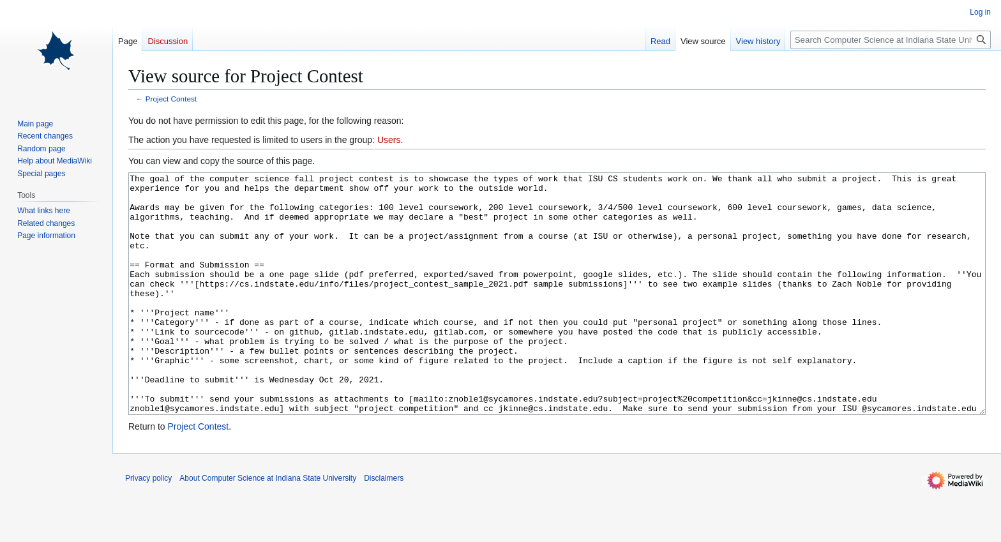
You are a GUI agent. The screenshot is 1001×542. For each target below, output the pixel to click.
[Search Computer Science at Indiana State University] (890, 40)
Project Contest (171, 98)
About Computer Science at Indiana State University (267, 526)
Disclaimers (383, 526)
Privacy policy (148, 526)
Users (389, 140)
